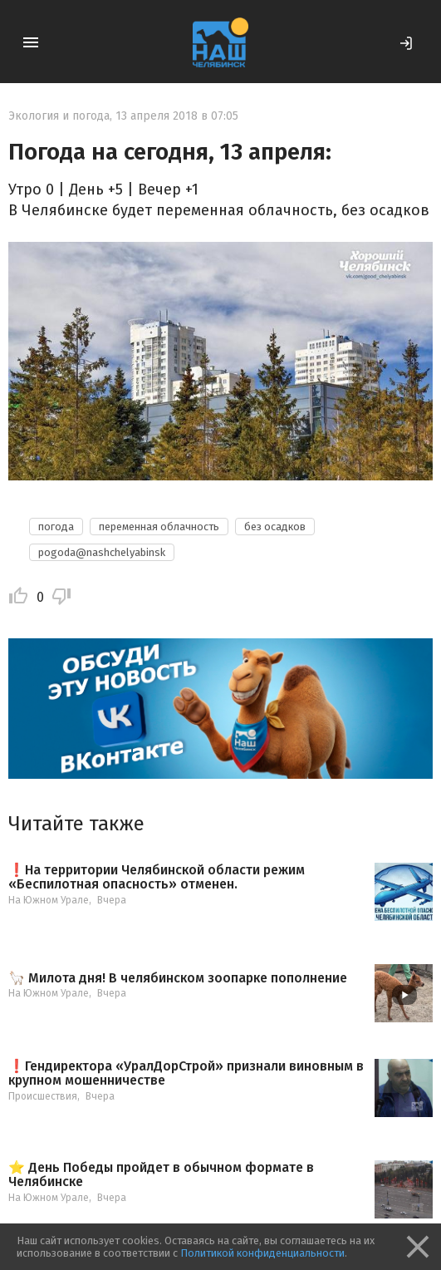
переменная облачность (159, 526)
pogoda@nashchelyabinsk (101, 552)
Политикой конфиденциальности (262, 1253)
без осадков (275, 526)
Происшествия (42, 1096)
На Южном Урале (48, 900)
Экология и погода (59, 116)
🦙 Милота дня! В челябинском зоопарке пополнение (177, 978)
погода (56, 526)
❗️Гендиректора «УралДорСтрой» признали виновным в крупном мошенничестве (186, 1073)
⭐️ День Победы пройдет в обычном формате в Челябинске (161, 1174)
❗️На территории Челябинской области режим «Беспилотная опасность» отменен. (156, 877)
